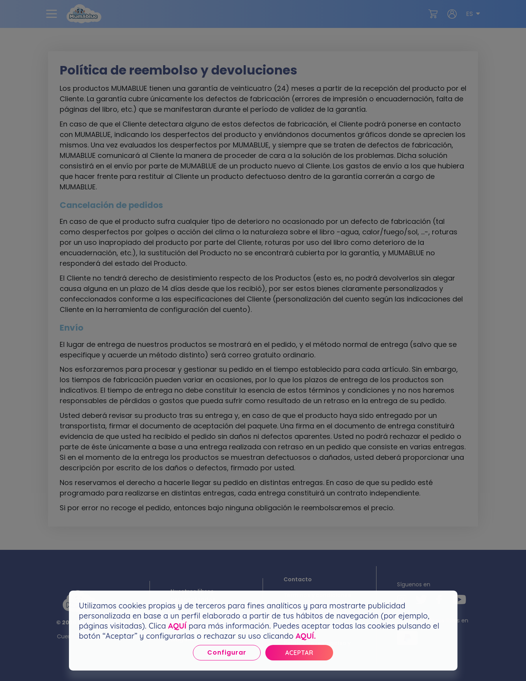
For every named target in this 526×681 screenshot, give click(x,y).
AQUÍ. (306, 636)
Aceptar (299, 653)
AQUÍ (177, 626)
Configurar (226, 652)
